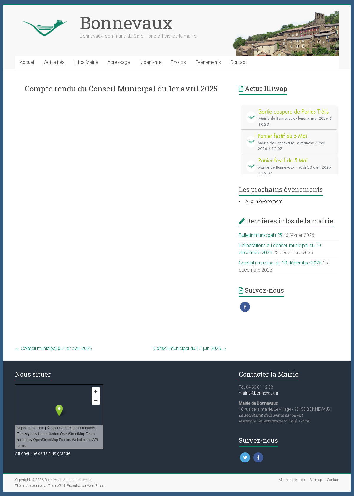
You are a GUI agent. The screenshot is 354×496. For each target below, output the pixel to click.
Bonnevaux (126, 22)
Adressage (118, 62)
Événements (208, 62)
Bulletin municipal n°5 (260, 235)
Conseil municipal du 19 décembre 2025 (280, 263)
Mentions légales (292, 480)
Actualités (54, 62)
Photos (178, 62)
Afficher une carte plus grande (42, 453)
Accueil (27, 62)
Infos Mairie (86, 62)
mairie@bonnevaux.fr (259, 393)
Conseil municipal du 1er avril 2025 (53, 348)
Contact (238, 62)
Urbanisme (150, 62)
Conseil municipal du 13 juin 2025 (190, 348)
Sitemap (316, 480)
